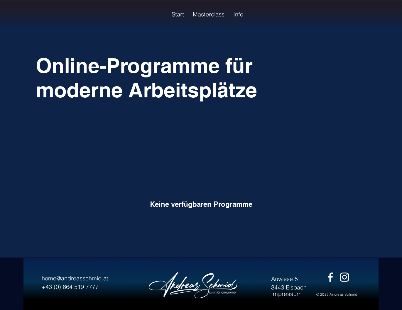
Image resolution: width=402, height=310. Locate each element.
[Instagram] (344, 277)
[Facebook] (330, 277)
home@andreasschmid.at (75, 278)
